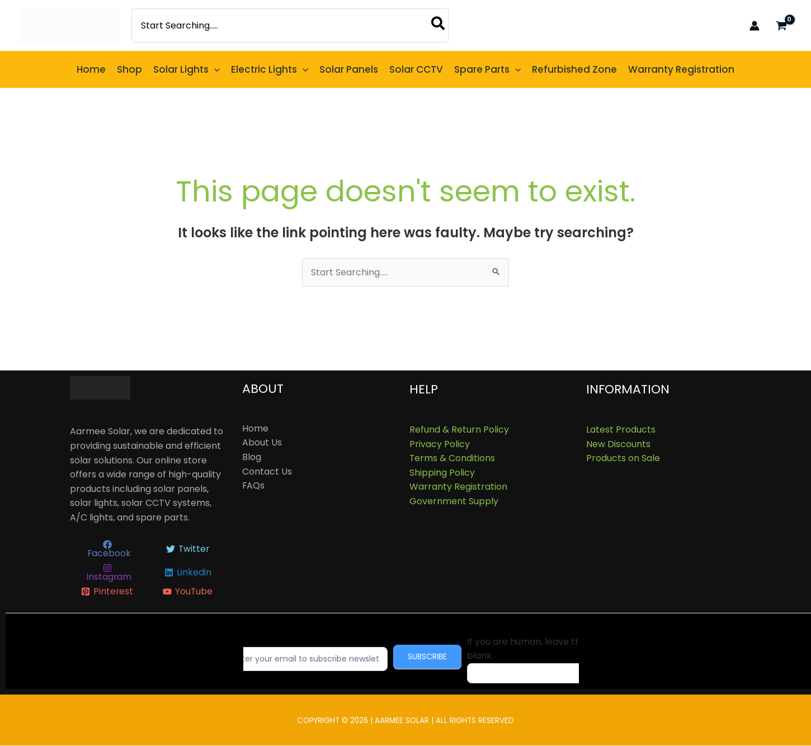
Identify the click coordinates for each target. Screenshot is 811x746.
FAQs (253, 485)
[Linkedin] (187, 573)
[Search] (438, 25)
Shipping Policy (442, 472)
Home (255, 428)
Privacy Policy (439, 444)
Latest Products (621, 429)
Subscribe (435, 657)
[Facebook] (107, 550)
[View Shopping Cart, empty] (781, 25)
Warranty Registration (458, 487)
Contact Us (267, 471)
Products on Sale (623, 458)
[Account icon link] (754, 26)
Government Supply (453, 501)
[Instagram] (107, 573)
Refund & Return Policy (459, 429)
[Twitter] (187, 550)
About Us (262, 443)
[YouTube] (187, 592)
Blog (251, 457)
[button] (186, 69)
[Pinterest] (107, 592)
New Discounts (618, 444)
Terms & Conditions (452, 458)
